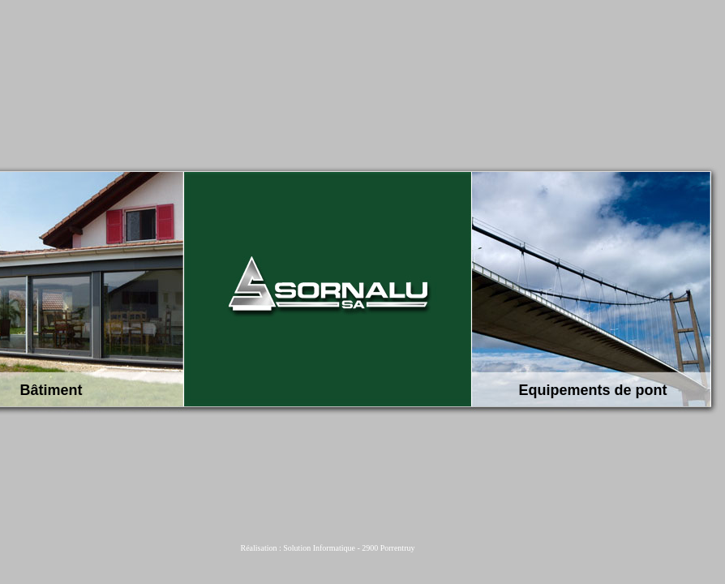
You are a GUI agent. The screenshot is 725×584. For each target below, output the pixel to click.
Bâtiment (51, 390)
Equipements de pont (593, 390)
